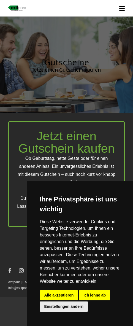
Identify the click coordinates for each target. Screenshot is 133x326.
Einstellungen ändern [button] (63, 306)
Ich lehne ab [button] (94, 295)
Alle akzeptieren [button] (59, 295)
